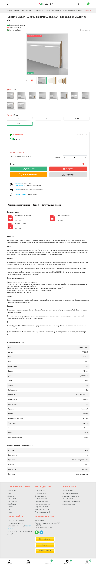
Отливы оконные (40, 496)
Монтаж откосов (68, 499)
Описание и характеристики (19, 205)
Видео (36, 205)
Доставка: (18, 184)
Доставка (11, 496)
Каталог (16, 10)
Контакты (11, 512)
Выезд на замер (67, 491)
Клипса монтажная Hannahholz (20, 156)
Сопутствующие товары (51, 205)
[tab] (19, 205)
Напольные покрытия (42, 504)
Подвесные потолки (41, 507)
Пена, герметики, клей (42, 512)
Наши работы (12, 501)
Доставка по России (69, 504)
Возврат (10, 507)
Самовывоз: (19, 186)
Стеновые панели (41, 499)
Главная (9, 10)
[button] (26, 80)
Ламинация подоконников (71, 496)
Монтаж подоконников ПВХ (71, 493)
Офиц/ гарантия (14, 28)
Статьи (10, 509)
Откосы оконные (40, 493)
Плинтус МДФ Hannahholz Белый (72, 10)
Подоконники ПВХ (41, 491)
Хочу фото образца (15, 30)
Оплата (10, 493)
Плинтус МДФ (39, 10)
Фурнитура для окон (42, 509)
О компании (12, 491)
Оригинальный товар (15, 25)
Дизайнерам (12, 504)
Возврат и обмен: (20, 194)
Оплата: (17, 190)
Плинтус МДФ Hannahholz (53, 10)
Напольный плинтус (27, 10)
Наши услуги (12, 499)
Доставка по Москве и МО (71, 501)
